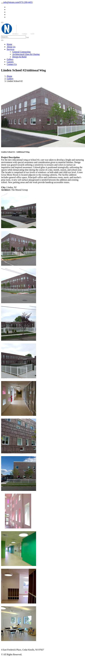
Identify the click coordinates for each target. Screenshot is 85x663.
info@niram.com (11, 2)
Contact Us (12, 64)
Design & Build (19, 57)
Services (10, 49)
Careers (10, 62)
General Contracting (21, 52)
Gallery (10, 59)
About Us (11, 47)
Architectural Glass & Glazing (26, 54)
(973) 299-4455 (26, 2)
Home (9, 44)
